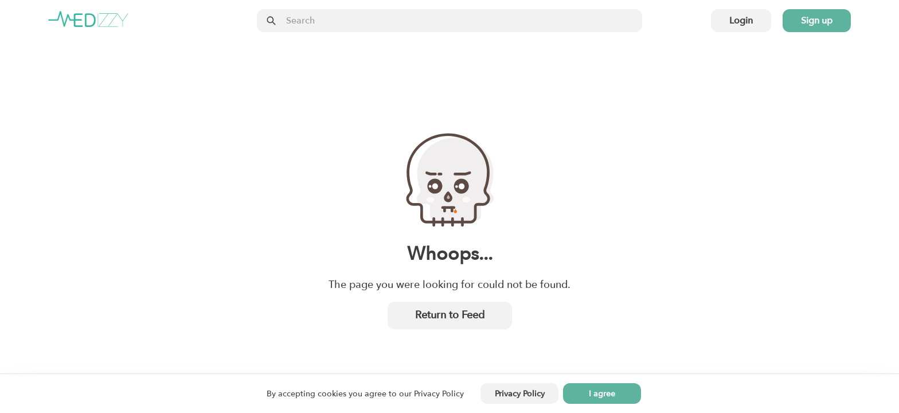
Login (741, 20)
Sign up (816, 20)
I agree (602, 393)
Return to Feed (449, 315)
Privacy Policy (439, 393)
